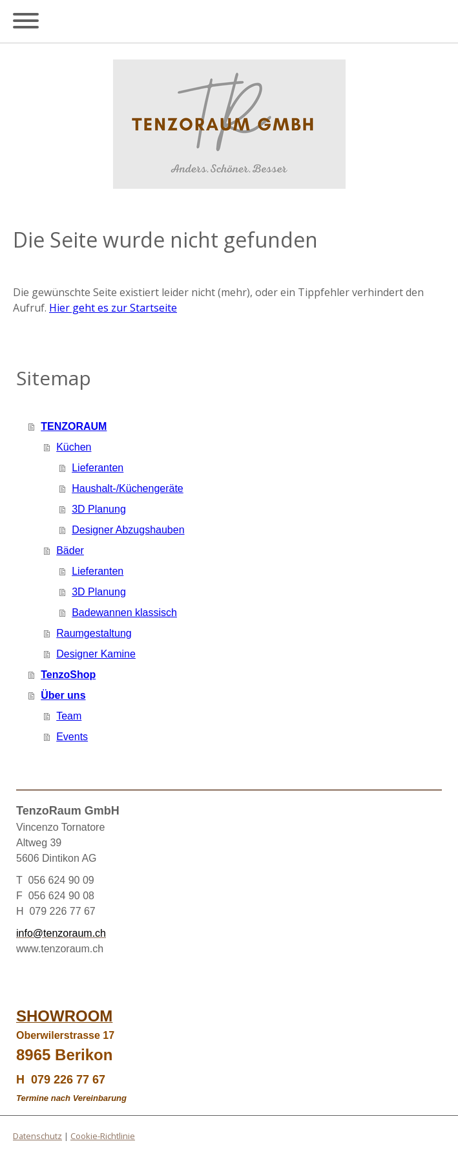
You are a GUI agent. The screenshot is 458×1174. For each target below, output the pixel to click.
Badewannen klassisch (124, 612)
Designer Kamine (96, 653)
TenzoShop (68, 674)
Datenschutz (37, 1136)
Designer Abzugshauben (128, 529)
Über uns (63, 695)
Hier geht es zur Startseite (113, 308)
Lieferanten (97, 467)
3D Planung (99, 509)
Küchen (73, 447)
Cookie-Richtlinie (102, 1136)
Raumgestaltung (94, 633)
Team (68, 715)
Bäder (70, 550)
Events (72, 736)
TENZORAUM (74, 426)
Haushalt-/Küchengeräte (127, 488)
